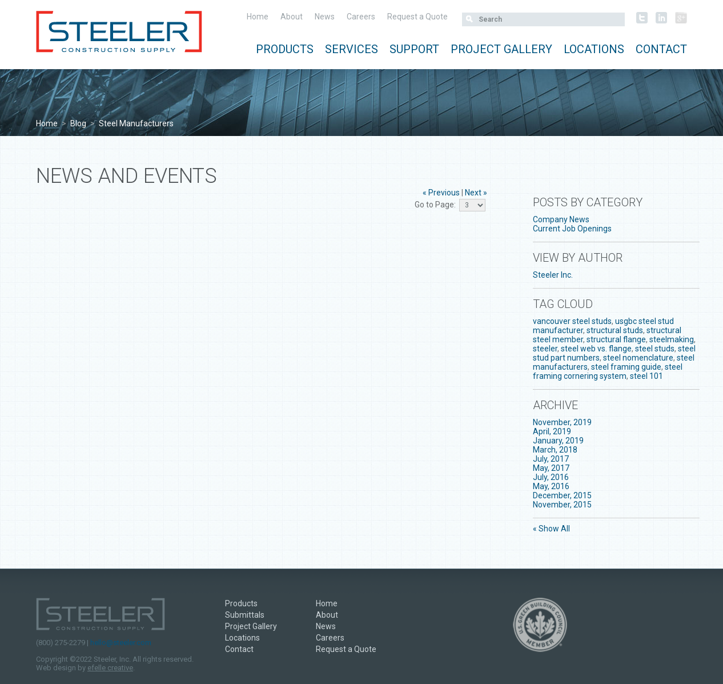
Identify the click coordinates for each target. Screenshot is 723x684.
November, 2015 (562, 504)
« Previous (441, 192)
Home (257, 16)
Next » (476, 192)
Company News (561, 219)
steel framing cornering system (607, 371)
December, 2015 (562, 495)
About (291, 16)
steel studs (654, 348)
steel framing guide (626, 366)
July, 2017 (551, 458)
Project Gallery (501, 49)
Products (285, 49)
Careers (361, 16)
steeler (545, 348)
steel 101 (646, 376)
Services (351, 49)
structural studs (615, 330)
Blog (78, 123)
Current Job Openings (572, 228)
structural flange (616, 339)
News (325, 16)
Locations (594, 49)
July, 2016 (551, 477)
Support (414, 49)
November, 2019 (562, 422)
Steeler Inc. (553, 274)
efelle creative (110, 667)
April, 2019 (552, 431)
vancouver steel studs (572, 321)
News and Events (126, 176)
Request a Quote (417, 16)
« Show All (551, 528)
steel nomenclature (638, 357)
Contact (661, 49)
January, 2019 (558, 440)
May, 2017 (551, 468)
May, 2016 (551, 486)
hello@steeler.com (120, 642)
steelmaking (671, 339)
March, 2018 (555, 449)
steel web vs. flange (596, 348)
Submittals (244, 614)
